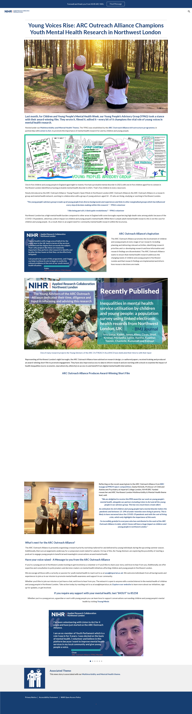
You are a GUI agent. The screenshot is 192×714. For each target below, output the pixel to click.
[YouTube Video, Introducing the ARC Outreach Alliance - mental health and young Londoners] (96, 427)
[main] (96, 29)
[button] (189, 11)
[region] (96, 4)
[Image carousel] (96, 636)
